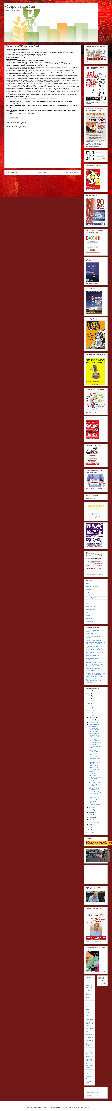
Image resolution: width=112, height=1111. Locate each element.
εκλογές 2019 (89, 1040)
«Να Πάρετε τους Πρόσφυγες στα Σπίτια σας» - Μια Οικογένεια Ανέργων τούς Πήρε (95, 632)
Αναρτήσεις (90, 1092)
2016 (89, 708)
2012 (89, 827)
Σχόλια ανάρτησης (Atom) (46, 176)
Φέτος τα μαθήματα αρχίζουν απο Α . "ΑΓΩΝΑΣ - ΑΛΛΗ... (95, 735)
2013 (89, 715)
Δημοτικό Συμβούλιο (91, 598)
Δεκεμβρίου (92, 717)
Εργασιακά (89, 1043)
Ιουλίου (91, 810)
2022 (89, 693)
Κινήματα (88, 1049)
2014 (89, 713)
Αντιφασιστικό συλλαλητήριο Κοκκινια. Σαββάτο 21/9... (94, 752)
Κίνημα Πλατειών (90, 609)
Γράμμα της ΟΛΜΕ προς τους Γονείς (94, 788)
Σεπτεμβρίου (92, 724)
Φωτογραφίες (89, 621)
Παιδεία (88, 615)
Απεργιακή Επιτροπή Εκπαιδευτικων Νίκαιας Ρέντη (94, 764)
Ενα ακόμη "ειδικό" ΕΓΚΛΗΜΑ (94, 772)
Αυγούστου (92, 807)
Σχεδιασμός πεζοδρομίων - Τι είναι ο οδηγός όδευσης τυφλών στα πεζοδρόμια (96, 680)
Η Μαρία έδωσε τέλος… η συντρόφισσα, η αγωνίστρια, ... (95, 793)
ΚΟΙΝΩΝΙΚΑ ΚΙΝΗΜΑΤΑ (89, 1059)
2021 (89, 696)
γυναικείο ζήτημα (88, 1082)
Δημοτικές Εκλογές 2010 (89, 1064)
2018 (89, 703)
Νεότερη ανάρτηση (11, 172)
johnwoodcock (76, 1107)
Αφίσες (87, 592)
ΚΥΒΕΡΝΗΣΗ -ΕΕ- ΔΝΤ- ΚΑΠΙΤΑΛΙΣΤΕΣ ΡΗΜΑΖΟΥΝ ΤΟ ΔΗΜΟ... (95, 778)
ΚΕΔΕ (87, 1046)
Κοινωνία (88, 1071)
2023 (89, 691)
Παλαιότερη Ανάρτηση (73, 172)
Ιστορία (88, 603)
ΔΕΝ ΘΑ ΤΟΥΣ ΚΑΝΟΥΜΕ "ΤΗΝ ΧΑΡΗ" (94, 758)
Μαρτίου (91, 819)
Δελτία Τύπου (89, 595)
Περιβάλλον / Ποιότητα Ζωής (89, 1030)
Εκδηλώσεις (89, 1068)
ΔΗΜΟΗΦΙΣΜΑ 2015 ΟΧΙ (89, 1024)
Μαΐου (91, 814)
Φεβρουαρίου (93, 822)
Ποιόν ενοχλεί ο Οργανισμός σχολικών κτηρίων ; (95, 803)
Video (87, 583)
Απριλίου (91, 817)
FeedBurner (99, 517)
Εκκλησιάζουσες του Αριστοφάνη (94, 798)
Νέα (87, 612)
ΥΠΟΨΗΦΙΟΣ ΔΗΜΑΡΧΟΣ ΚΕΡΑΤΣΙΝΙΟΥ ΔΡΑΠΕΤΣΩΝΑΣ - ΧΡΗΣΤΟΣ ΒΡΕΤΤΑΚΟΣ (95, 664)
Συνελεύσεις (89, 618)
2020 (89, 698)
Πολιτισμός (89, 1074)
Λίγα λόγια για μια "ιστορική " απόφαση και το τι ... (95, 746)
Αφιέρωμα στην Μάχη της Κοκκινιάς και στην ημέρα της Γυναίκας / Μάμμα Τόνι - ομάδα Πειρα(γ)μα (95, 674)
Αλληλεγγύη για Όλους (92, 586)
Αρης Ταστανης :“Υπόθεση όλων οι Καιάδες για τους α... (95, 740)
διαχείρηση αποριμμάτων (89, 1052)
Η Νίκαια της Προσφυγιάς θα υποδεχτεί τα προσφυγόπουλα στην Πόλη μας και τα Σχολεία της (95, 642)
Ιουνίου (91, 812)
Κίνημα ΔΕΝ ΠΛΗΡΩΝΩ (92, 606)
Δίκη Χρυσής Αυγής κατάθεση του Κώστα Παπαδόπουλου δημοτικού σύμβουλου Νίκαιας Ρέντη (95, 654)
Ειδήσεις (88, 601)
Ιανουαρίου (92, 824)
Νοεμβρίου (92, 720)
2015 (89, 710)
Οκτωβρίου (92, 722)
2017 (89, 705)
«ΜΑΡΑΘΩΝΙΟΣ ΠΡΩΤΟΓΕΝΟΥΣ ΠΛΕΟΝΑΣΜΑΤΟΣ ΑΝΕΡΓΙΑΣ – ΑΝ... (94, 729)
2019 (89, 700)
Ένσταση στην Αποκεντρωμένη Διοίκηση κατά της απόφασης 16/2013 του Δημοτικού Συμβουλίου (95, 648)
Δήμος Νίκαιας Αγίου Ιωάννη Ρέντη (89, 1019)
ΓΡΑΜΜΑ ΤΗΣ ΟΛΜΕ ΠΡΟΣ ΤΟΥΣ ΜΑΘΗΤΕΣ (95, 784)
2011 (89, 830)
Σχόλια (89, 1095)
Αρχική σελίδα (42, 172)
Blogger (87, 1107)
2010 (89, 832)
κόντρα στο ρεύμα (19, 7)
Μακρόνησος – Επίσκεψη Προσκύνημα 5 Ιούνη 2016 (93, 669)
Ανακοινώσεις (89, 589)
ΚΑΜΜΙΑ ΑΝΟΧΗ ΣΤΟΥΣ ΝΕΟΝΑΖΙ (94, 768)
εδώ (32, 113)
